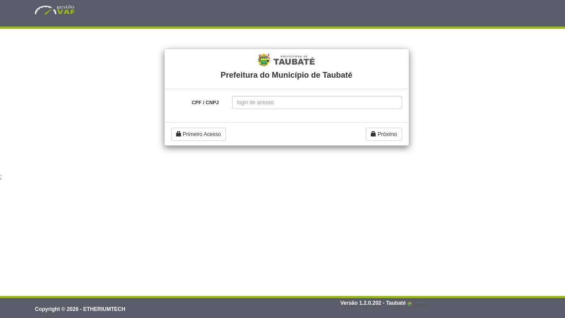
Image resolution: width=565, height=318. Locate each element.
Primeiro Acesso (198, 134)
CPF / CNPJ (205, 102)
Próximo (384, 134)
